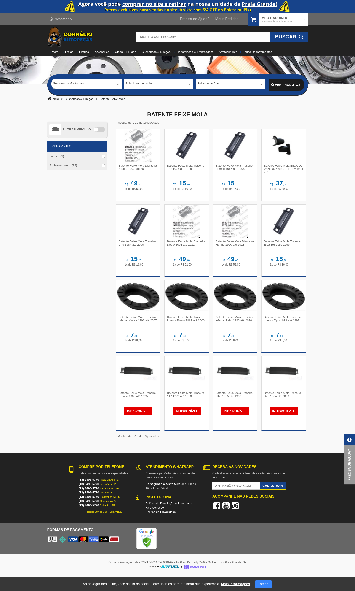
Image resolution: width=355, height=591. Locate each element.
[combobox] (86, 85)
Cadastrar (272, 501)
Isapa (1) (57, 156)
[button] (349, 459)
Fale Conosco (155, 523)
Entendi (263, 584)
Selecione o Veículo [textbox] (139, 84)
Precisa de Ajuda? (194, 19)
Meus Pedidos (226, 19)
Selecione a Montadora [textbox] (68, 84)
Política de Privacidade (161, 527)
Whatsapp (61, 19)
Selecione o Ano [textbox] (208, 84)
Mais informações (235, 584)
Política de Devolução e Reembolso (169, 518)
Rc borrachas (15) (63, 165)
